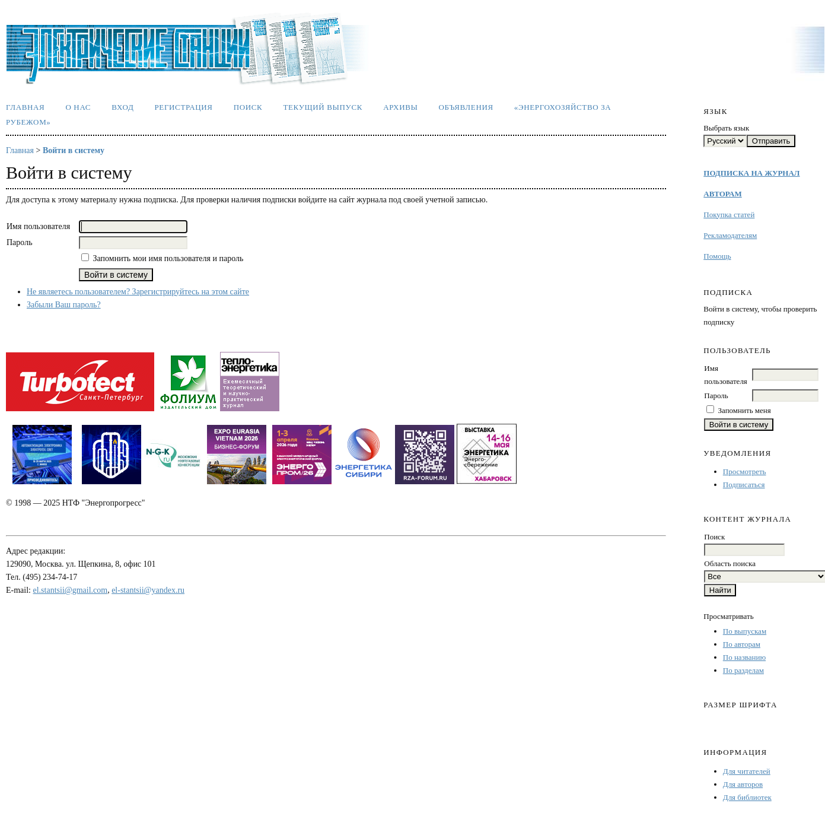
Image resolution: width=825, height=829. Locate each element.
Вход (122, 107)
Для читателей (746, 771)
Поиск (248, 107)
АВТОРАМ (722, 193)
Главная (25, 107)
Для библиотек (747, 797)
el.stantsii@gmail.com (70, 590)
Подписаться (744, 484)
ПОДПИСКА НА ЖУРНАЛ (751, 173)
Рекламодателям (730, 235)
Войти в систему (73, 150)
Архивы (400, 107)
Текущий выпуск (322, 107)
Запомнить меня (744, 410)
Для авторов (743, 784)
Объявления (466, 107)
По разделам (743, 670)
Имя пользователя (38, 226)
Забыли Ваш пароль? (64, 304)
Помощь (717, 256)
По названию (744, 657)
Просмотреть (744, 471)
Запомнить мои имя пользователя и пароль (168, 258)
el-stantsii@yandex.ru (148, 590)
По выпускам (744, 631)
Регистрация (183, 107)
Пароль (716, 395)
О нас (78, 107)
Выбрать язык (726, 127)
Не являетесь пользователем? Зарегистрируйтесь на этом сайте (138, 291)
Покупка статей (728, 214)
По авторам (741, 644)
